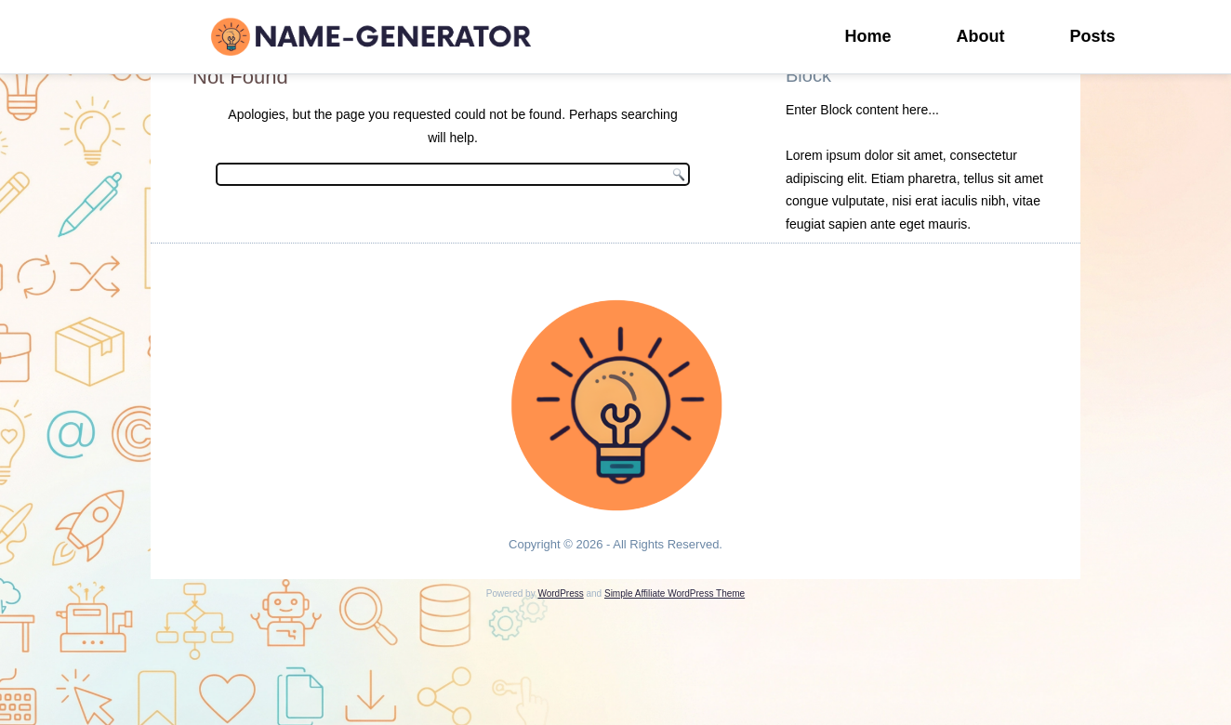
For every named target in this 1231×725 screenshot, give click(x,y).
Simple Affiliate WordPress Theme (674, 593)
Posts (1093, 36)
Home (868, 36)
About (981, 36)
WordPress (560, 593)
